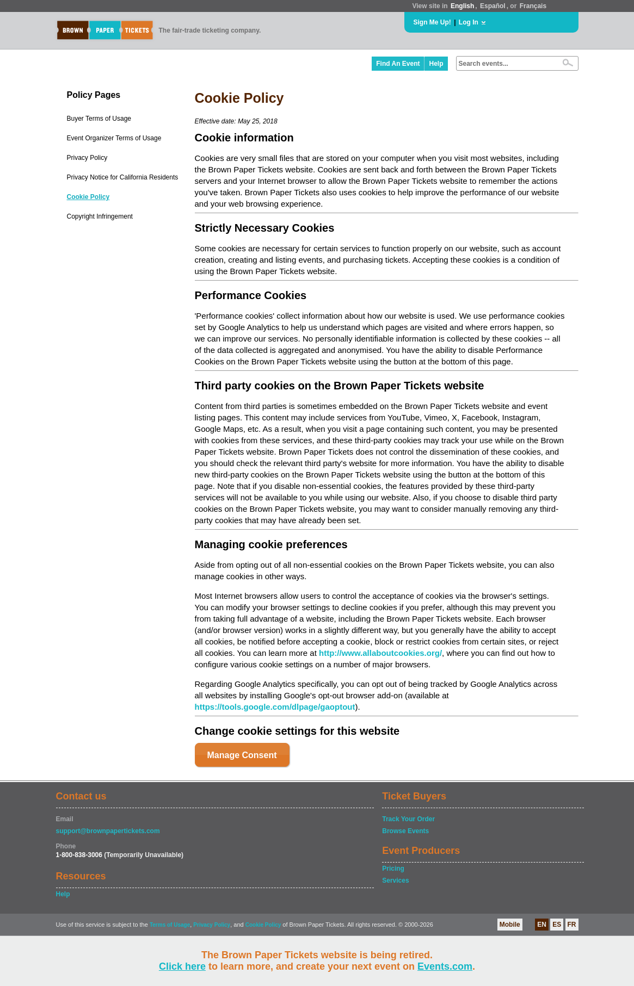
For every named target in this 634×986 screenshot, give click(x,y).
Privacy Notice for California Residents (122, 177)
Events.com (444, 966)
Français (533, 6)
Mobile (510, 924)
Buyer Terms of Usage (99, 118)
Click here (182, 966)
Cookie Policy (88, 197)
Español (493, 6)
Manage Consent (242, 755)
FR (572, 924)
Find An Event (398, 63)
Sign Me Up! (432, 22)
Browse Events (405, 831)
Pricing (393, 868)
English (462, 6)
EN (541, 924)
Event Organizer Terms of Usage (114, 138)
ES (556, 924)
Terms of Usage (170, 925)
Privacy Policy (87, 158)
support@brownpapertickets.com (108, 831)
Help (436, 63)
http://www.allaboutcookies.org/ (380, 653)
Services (395, 880)
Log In (468, 22)
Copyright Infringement (100, 216)
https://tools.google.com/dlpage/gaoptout (275, 706)
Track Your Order (408, 819)
